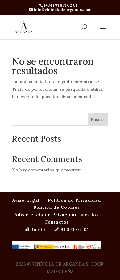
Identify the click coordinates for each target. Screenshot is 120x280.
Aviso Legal (25, 200)
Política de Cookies (56, 207)
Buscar (98, 119)
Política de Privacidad (74, 200)
